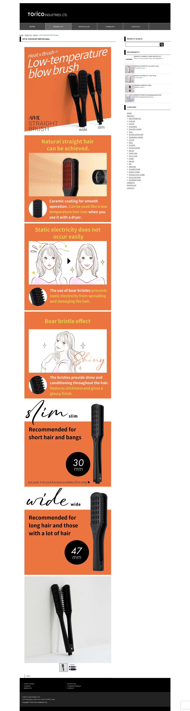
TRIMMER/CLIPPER (136, 137)
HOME (32, 27)
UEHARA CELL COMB (137, 175)
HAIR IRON (133, 127)
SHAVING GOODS (135, 129)
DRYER (131, 161)
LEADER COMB (134, 169)
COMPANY (110, 27)
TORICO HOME (29, 684)
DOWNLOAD (84, 27)
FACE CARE (133, 156)
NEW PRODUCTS (135, 119)
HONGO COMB (134, 172)
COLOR (131, 124)
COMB (131, 159)
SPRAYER (132, 167)
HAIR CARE (133, 153)
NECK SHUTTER (135, 177)
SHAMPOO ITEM (135, 180)
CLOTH (131, 140)
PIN (130, 164)
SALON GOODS (134, 148)
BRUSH (35, 35)
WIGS (131, 143)
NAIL (131, 132)
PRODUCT (130, 116)
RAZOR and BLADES (136, 135)
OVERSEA (27, 686)
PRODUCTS (58, 27)
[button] (109, 620)
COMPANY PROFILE (74, 686)
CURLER (132, 121)
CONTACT (135, 27)
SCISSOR (132, 145)
